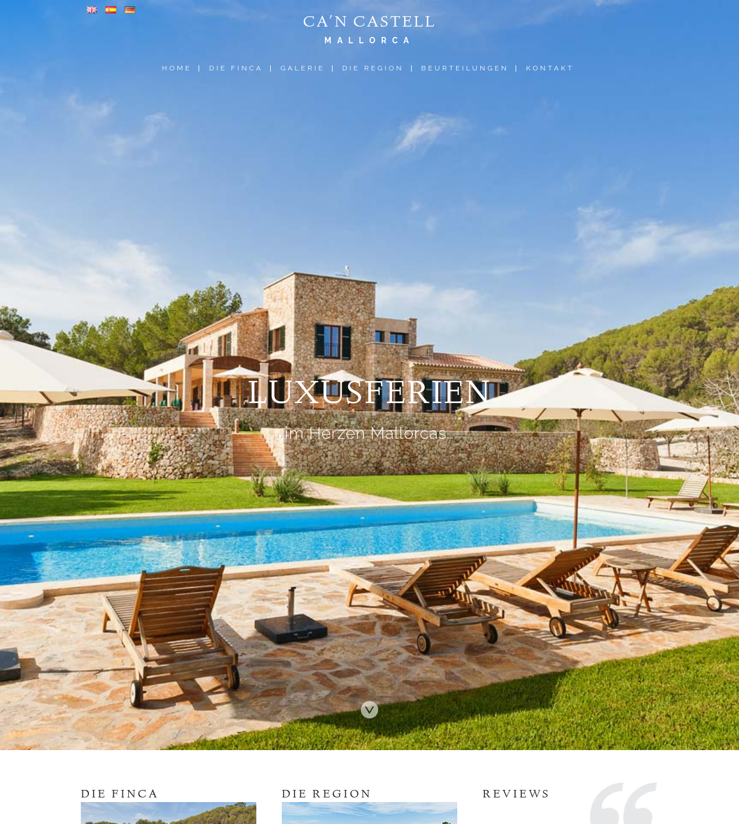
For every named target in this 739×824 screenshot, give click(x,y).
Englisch (92, 9)
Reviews (517, 795)
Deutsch (130, 9)
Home (177, 68)
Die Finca (236, 68)
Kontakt (550, 68)
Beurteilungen (465, 68)
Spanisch (111, 9)
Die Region (373, 68)
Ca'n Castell (369, 23)
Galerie (303, 68)
